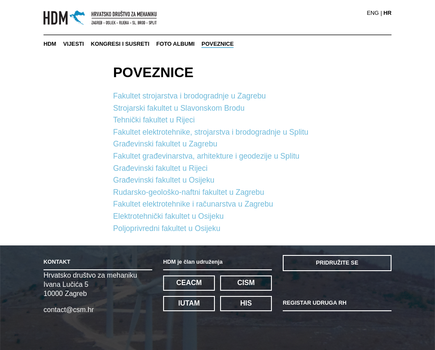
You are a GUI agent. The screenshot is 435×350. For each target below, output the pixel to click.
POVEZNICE (217, 44)
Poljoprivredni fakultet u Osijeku (166, 228)
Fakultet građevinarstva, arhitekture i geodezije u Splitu (206, 156)
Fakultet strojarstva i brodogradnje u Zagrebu (189, 96)
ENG (373, 13)
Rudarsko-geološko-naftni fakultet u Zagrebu (188, 192)
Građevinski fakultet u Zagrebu (165, 143)
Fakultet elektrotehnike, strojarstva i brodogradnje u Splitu (210, 132)
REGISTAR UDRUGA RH (314, 302)
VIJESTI (73, 44)
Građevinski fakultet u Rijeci (160, 168)
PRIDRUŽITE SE (337, 262)
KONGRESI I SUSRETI (120, 44)
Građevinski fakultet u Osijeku (163, 180)
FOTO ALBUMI (175, 44)
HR (388, 13)
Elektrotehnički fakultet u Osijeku (168, 216)
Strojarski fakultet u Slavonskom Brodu (178, 108)
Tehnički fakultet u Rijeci (154, 120)
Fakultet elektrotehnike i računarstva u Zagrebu (193, 204)
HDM (50, 44)
